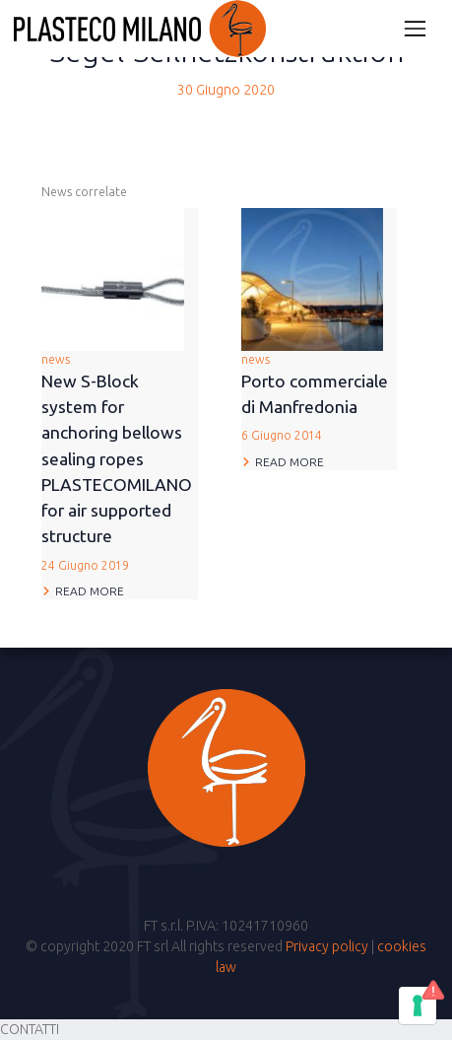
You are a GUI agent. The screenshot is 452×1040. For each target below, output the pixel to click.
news (119, 464)
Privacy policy (327, 946)
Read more (89, 591)
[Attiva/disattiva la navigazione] (415, 28)
